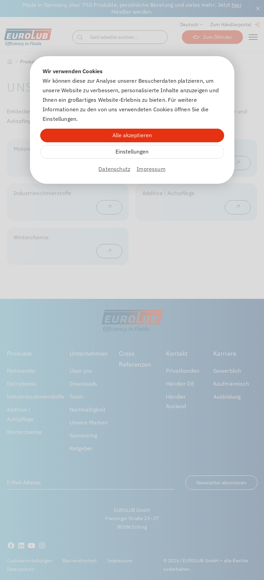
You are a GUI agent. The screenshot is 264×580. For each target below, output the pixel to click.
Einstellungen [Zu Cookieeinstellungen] (132, 151)
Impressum (151, 168)
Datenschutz (114, 168)
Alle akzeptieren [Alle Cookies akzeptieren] (132, 135)
